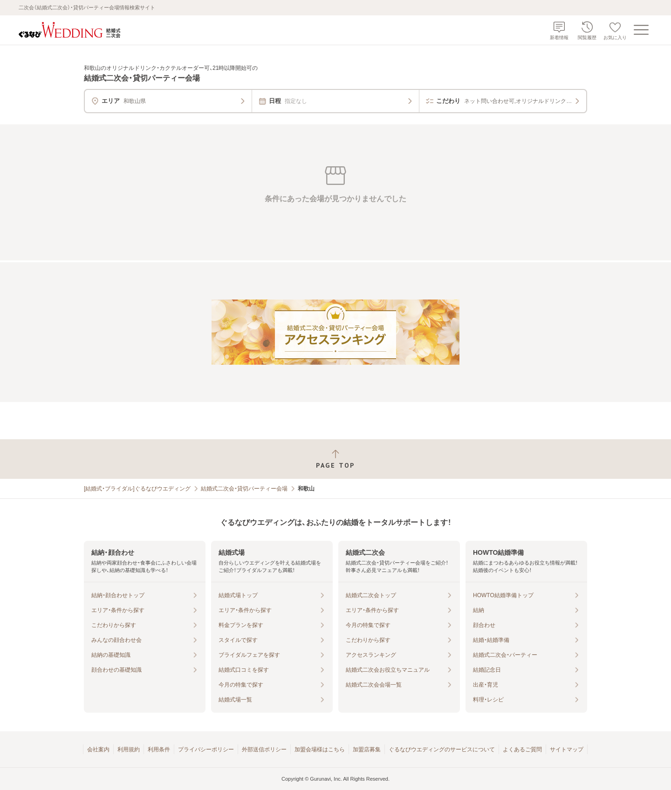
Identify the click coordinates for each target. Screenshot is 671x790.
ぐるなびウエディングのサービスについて (442, 749)
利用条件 (159, 749)
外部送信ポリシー (264, 749)
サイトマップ (566, 749)
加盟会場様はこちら (319, 749)
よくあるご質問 (522, 749)
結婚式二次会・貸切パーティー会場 (244, 488)
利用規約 (128, 749)
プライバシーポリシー (206, 749)
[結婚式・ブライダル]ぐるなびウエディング (137, 488)
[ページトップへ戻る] (335, 459)
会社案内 (98, 749)
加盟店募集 (367, 749)
